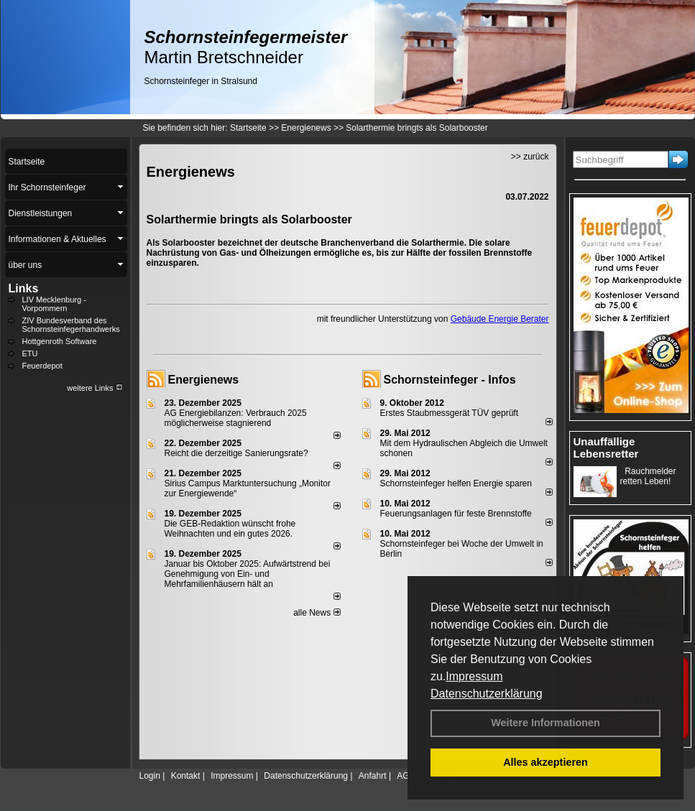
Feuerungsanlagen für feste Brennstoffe (456, 514)
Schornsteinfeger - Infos (450, 380)
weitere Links (94, 388)
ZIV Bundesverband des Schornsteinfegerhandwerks (71, 324)
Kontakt (186, 776)
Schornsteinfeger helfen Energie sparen (456, 483)
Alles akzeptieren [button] (545, 762)
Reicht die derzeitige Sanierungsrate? (243, 453)
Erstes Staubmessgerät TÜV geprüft (449, 413)
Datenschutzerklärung (487, 693)
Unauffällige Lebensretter (606, 447)
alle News (316, 613)
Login (149, 776)
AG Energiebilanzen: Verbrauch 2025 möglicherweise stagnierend (236, 418)
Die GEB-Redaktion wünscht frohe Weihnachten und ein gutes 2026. (230, 529)
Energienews (203, 380)
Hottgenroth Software (59, 341)
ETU (30, 353)
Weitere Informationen (545, 722)
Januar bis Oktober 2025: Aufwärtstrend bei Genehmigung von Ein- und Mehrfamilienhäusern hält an (248, 574)
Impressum (474, 676)
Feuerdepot (42, 365)
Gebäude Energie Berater (500, 319)
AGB (406, 776)
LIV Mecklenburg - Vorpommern (54, 303)
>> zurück (530, 157)
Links (24, 288)
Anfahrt (373, 776)
